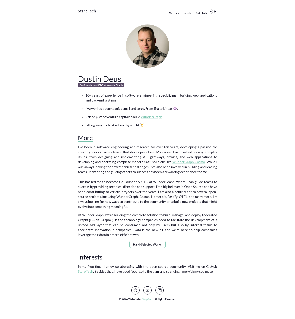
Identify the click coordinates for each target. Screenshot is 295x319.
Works (174, 13)
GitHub (201, 13)
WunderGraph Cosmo (188, 162)
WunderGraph (151, 117)
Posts (187, 13)
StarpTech (87, 10)
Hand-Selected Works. (147, 244)
